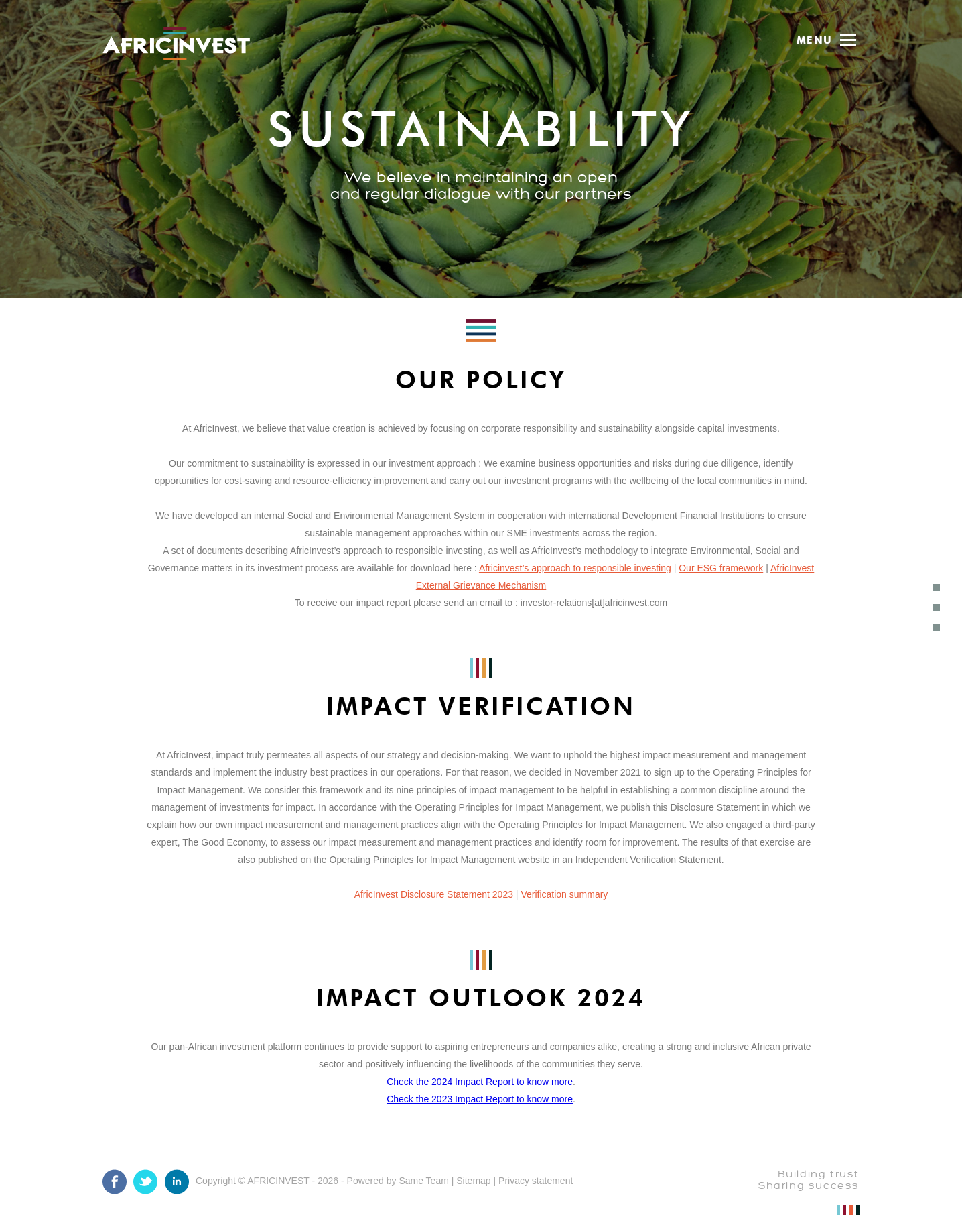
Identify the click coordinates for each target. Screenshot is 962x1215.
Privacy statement (535, 1180)
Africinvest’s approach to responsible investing (575, 568)
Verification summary (564, 894)
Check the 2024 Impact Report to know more (480, 1081)
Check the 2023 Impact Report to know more (480, 1099)
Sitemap (473, 1180)
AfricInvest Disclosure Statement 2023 (433, 894)
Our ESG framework (721, 568)
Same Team (423, 1180)
